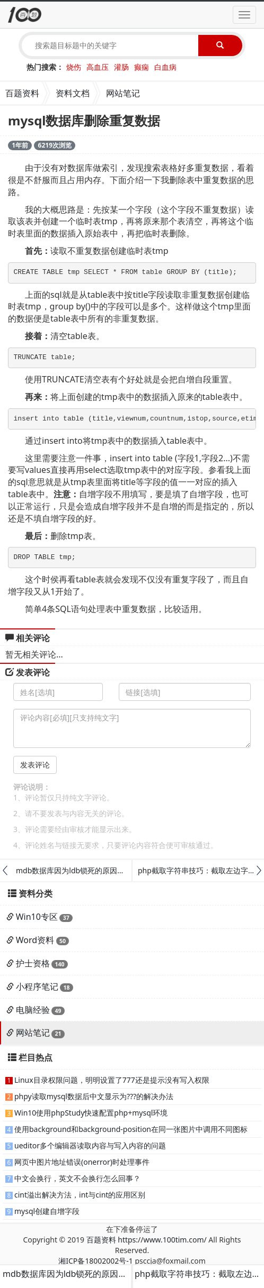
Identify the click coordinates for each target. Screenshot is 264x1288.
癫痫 (141, 67)
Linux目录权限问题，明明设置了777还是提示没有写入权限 (111, 1080)
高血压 (97, 67)
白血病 (165, 67)
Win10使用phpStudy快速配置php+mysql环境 (91, 1113)
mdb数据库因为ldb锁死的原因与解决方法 (85, 870)
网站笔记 (123, 93)
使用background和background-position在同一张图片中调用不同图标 (131, 1129)
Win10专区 (37, 916)
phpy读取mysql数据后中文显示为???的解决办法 (93, 1096)
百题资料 (22, 93)
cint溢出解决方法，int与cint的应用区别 (79, 1195)
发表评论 (35, 765)
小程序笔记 (37, 986)
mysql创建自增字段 (47, 1211)
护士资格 (33, 963)
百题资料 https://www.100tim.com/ (146, 1240)
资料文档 (73, 93)
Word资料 (35, 940)
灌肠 (121, 67)
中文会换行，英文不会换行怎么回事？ (77, 1178)
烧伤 (73, 67)
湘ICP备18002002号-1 (95, 1261)
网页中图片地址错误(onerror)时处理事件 (81, 1162)
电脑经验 (33, 1010)
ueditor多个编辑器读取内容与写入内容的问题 (90, 1145)
